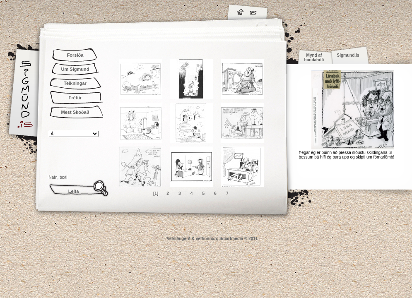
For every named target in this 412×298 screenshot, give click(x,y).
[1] (155, 193)
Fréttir (75, 97)
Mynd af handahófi (314, 57)
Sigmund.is (98, 11)
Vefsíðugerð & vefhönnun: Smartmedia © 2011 (212, 238)
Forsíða (75, 55)
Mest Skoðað (75, 112)
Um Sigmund (75, 69)
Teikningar (75, 83)
